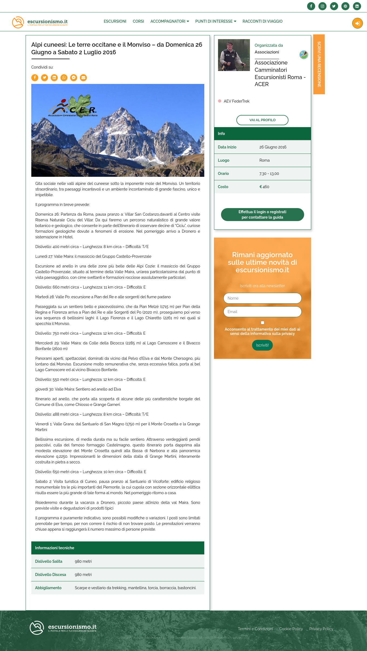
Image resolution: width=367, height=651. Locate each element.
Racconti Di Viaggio (263, 21)
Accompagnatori (168, 21)
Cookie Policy (291, 629)
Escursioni (115, 21)
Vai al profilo (262, 120)
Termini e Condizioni (255, 629)
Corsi (138, 21)
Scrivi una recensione (317, 66)
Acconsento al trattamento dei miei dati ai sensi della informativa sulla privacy (262, 331)
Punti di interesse (214, 21)
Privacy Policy (321, 629)
